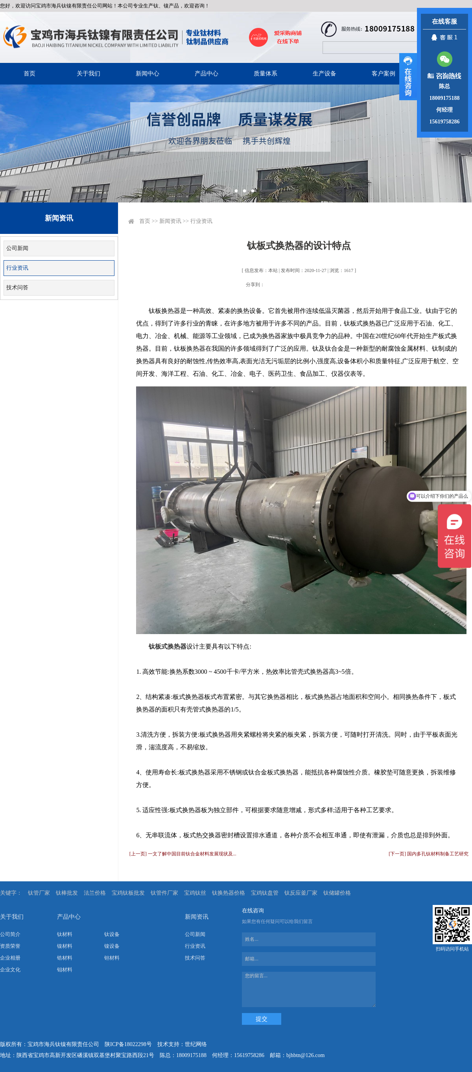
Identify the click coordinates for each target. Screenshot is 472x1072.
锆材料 (64, 958)
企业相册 (10, 958)
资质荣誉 (10, 946)
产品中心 (206, 73)
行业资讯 (17, 268)
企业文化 (10, 970)
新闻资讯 (170, 221)
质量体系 (265, 73)
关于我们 (88, 73)
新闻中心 (147, 73)
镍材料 (64, 946)
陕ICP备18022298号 (128, 1044)
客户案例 (383, 73)
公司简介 (10, 934)
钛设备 (112, 934)
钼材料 (64, 970)
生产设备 (324, 73)
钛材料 (64, 934)
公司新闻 (17, 248)
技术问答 (17, 288)
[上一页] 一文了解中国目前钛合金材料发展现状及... (182, 854)
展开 (408, 76)
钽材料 (112, 958)
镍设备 (112, 946)
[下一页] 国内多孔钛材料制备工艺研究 (428, 854)
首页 (29, 73)
